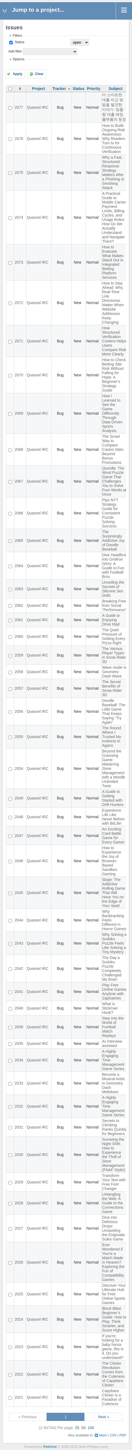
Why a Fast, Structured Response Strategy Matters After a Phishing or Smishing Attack (113, 172)
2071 (19, 341)
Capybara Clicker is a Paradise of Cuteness (111, 1397)
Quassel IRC (37, 107)
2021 (19, 1397)
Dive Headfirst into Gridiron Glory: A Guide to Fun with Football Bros (114, 566)
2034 (19, 1060)
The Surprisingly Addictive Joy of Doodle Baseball (113, 540)
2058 (19, 672)
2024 (19, 1319)
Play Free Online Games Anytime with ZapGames (114, 991)
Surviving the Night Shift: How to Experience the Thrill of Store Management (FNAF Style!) (113, 1154)
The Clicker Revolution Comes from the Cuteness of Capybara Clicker (113, 1374)
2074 (19, 217)
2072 (19, 303)
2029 (19, 1182)
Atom (103, 1435)
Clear (39, 74)
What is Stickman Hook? (110, 1008)
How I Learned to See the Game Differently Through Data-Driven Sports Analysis (112, 413)
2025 (19, 1294)
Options (18, 59)
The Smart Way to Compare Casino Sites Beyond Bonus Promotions (113, 449)
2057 (19, 688)
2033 (19, 1083)
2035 (19, 1043)
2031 (19, 1127)
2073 (19, 262)
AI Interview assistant (112, 1043)
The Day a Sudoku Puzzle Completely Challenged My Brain (111, 968)
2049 (19, 798)
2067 (19, 481)
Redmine (50, 1447)
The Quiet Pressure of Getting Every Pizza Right (113, 636)
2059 (19, 655)
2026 (19, 1262)
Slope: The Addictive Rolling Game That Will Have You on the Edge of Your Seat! (113, 892)
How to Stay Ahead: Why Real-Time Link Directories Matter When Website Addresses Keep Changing (113, 302)
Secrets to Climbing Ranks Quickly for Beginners (114, 1127)
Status (19, 42)
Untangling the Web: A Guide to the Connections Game (112, 1203)
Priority (93, 88)
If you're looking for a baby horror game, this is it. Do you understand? (113, 1347)
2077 (19, 107)
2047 (19, 835)
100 (91, 1428)
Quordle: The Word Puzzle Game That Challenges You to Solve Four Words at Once (114, 481)
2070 (19, 375)
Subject (115, 88)
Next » (103, 1417)
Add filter (15, 51)
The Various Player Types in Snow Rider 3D (114, 655)
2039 (19, 1027)
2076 (19, 138)
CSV (113, 1435)
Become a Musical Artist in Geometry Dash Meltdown (113, 1083)
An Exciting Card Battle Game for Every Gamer (113, 835)
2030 (19, 1154)
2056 (19, 711)
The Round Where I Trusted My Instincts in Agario (111, 737)
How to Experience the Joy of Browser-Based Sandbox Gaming (111, 861)
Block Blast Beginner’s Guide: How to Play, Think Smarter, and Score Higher (114, 1319)
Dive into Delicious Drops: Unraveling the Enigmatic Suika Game (113, 1228)
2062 (19, 605)
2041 (19, 991)
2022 (19, 1374)
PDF (122, 1435)
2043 (19, 943)
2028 (19, 1203)
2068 (19, 449)
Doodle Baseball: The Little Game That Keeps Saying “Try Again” (113, 711)
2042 (19, 968)
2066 (19, 513)
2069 (19, 413)
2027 (19, 1228)
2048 (19, 817)
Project (38, 88)
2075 (19, 172)
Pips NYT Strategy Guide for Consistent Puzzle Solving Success (111, 513)
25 (77, 1428)
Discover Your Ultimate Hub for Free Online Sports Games (113, 1294)
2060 (19, 636)
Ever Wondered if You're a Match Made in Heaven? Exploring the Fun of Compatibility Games (113, 1262)
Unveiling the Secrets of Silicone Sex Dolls (113, 589)
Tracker (59, 88)
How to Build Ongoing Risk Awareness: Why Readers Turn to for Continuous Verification (113, 138)
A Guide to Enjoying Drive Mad (111, 619)
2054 (19, 768)
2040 (19, 1008)
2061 (19, 620)
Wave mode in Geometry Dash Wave (114, 671)
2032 (19, 1106)
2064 (19, 566)
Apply (17, 74)
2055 (19, 737)
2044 (19, 920)
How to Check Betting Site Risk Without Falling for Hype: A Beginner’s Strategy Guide (114, 375)
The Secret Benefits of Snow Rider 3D (112, 688)
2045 (19, 892)
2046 (19, 861)
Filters (17, 36)
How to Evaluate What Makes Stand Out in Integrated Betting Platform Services (112, 262)
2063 (19, 589)
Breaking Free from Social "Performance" (114, 605)
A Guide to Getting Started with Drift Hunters (113, 798)
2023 (19, 1347)
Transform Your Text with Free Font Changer (113, 1182)
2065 (19, 540)
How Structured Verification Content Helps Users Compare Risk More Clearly (114, 341)
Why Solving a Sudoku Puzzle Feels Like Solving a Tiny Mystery (114, 943)
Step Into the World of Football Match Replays (113, 1027)
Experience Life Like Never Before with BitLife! (113, 817)
